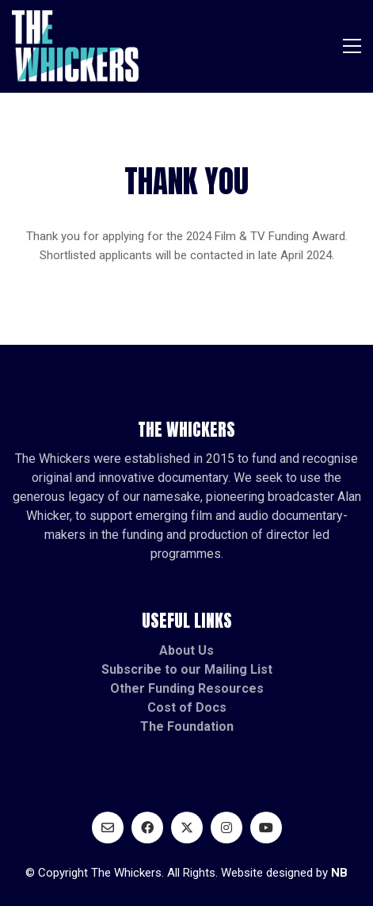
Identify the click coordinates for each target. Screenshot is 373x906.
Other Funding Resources (187, 688)
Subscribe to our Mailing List (186, 669)
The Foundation (187, 726)
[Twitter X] (187, 827)
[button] (352, 46)
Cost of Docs (186, 707)
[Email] (108, 827)
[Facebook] (147, 827)
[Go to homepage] (75, 46)
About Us (186, 650)
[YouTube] (266, 827)
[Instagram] (226, 827)
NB (339, 873)
